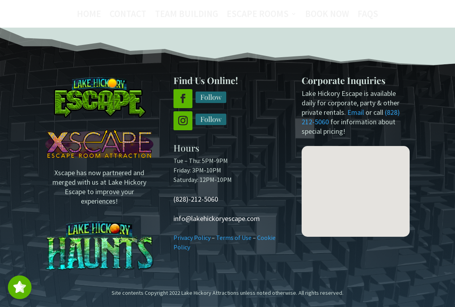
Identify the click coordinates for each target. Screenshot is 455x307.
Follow (211, 97)
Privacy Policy (192, 237)
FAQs (368, 15)
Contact (128, 15)
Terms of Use (234, 237)
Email (355, 112)
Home (89, 15)
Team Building (186, 15)
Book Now (327, 15)
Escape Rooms (258, 15)
